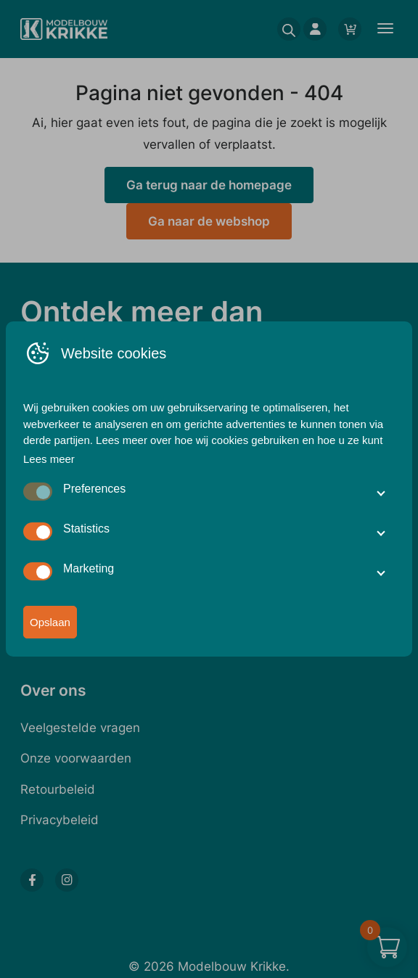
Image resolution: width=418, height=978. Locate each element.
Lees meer (49, 459)
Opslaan (50, 623)
